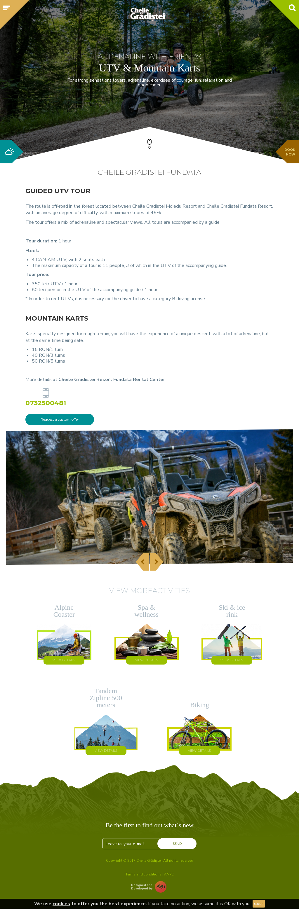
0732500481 (45, 402)
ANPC (169, 874)
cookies (61, 904)
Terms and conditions (143, 874)
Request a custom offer (60, 419)
